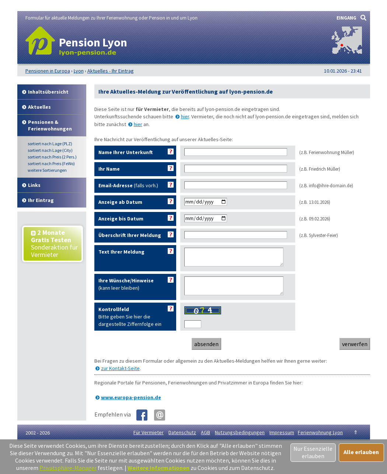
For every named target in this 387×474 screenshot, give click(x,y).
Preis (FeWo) (51, 163)
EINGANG (346, 18)
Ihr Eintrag (41, 200)
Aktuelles (39, 107)
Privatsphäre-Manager (68, 467)
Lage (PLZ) (50, 143)
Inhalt (48, 91)
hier (185, 116)
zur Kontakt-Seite (120, 375)
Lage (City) (50, 150)
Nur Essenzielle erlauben (312, 452)
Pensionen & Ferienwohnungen (50, 125)
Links (34, 185)
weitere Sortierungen (47, 170)
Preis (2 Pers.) (52, 157)
